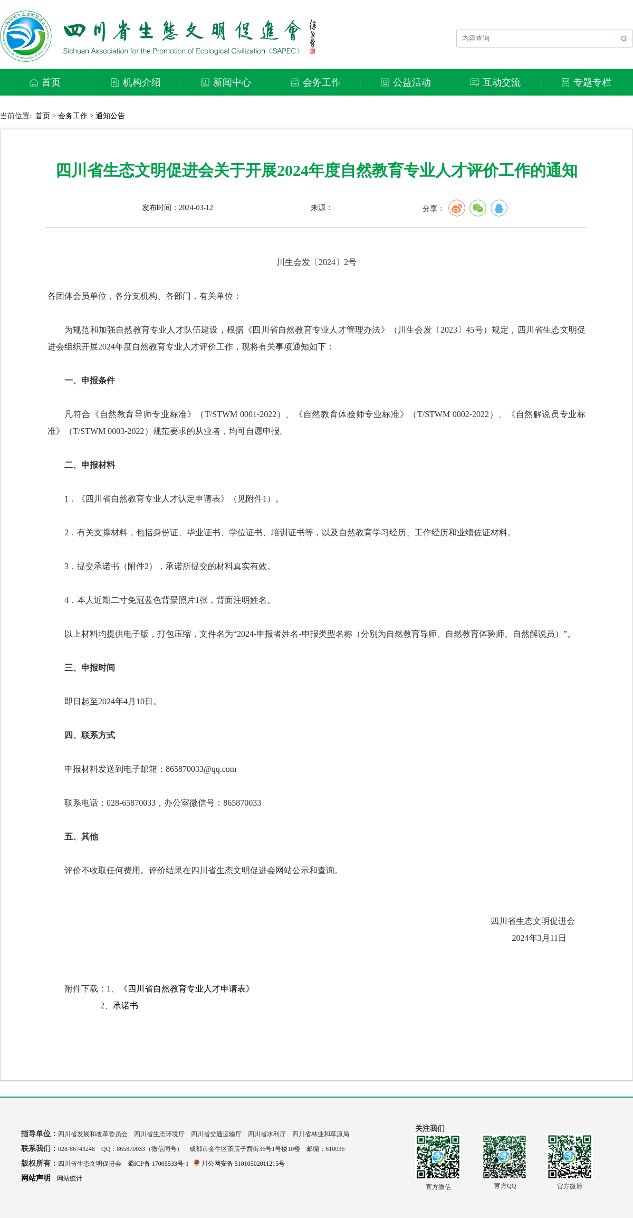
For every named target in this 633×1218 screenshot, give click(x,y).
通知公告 (110, 116)
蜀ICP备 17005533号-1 (158, 1163)
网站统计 (69, 1178)
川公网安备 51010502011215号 (239, 1163)
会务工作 (73, 116)
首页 (42, 116)
